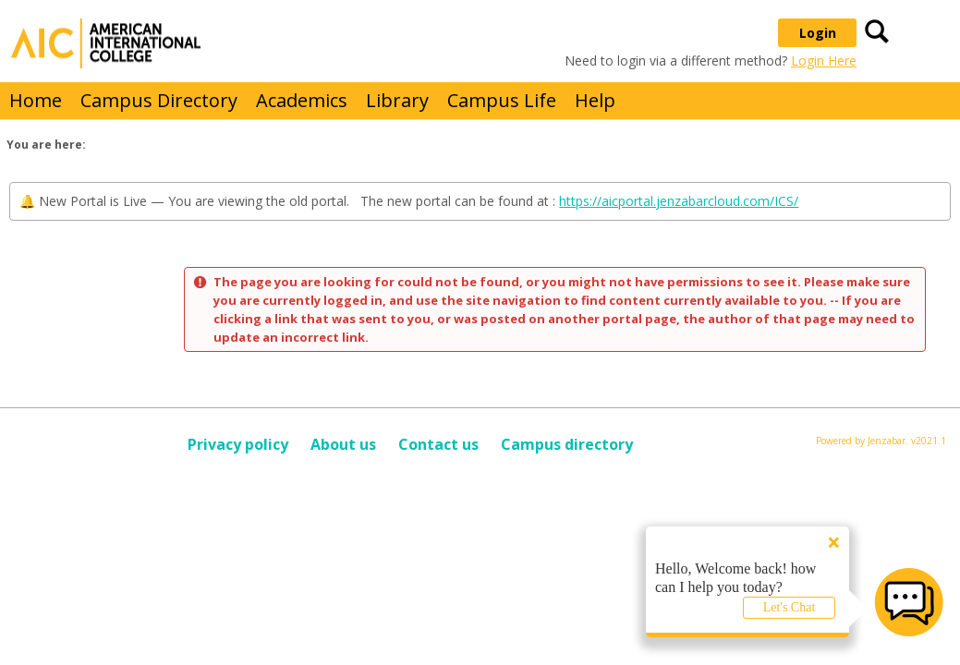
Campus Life (501, 100)
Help (595, 100)
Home (35, 100)
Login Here (824, 60)
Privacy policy (238, 444)
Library (397, 100)
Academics (301, 100)
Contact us (438, 444)
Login (817, 33)
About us (343, 444)
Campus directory (567, 444)
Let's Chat (789, 607)
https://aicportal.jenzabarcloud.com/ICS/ (678, 201)
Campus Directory (158, 100)
